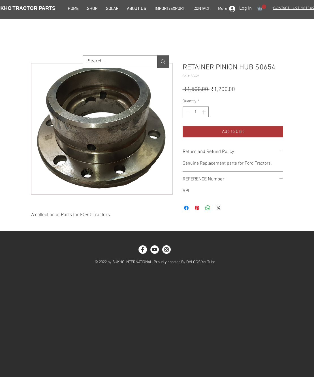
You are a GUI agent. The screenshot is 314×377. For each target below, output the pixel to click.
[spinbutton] (196, 112)
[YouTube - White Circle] (154, 249)
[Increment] (204, 112)
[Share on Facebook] (186, 208)
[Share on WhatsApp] (207, 208)
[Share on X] (218, 208)
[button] (261, 7)
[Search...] (117, 62)
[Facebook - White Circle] (142, 249)
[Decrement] (187, 112)
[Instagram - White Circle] (166, 249)
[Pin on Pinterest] (197, 208)
